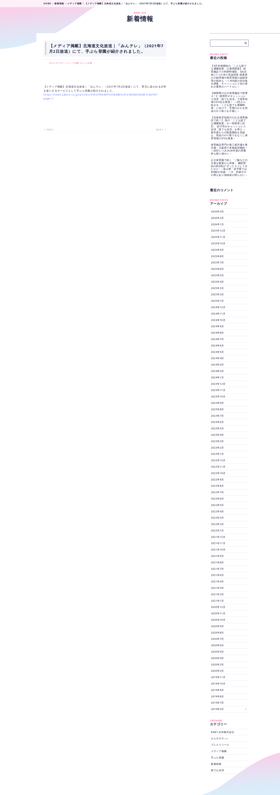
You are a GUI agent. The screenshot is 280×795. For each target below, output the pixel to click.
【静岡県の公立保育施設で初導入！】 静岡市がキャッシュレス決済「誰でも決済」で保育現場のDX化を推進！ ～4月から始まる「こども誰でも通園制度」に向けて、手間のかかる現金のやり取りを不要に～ (229, 102)
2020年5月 (217, 651)
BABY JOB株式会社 (222, 732)
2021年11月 (218, 543)
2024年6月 (217, 345)
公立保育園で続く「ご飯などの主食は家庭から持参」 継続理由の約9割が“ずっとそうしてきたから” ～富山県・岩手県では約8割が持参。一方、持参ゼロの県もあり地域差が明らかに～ (229, 167)
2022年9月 (217, 479)
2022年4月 (217, 511)
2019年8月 (217, 696)
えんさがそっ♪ (219, 738)
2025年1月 (217, 300)
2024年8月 (217, 332)
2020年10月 (218, 619)
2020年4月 (217, 658)
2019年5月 (217, 709)
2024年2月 (217, 371)
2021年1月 (217, 600)
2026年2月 (217, 218)
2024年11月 (218, 313)
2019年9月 (217, 690)
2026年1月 (217, 224)
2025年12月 (218, 230)
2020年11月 (218, 613)
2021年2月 (217, 594)
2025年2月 (217, 294)
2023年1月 (217, 454)
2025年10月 (218, 243)
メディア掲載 (72, 63)
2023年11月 (218, 390)
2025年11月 (218, 237)
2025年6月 (217, 269)
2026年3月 (217, 211)
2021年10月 (218, 549)
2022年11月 (218, 466)
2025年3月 (217, 288)
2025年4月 (217, 281)
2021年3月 (217, 588)
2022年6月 (217, 498)
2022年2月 (217, 524)
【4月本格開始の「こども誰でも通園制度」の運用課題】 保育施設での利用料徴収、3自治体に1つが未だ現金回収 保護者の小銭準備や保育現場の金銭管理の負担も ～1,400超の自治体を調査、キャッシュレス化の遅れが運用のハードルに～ (229, 76)
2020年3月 (217, 664)
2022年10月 (218, 473)
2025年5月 (217, 275)
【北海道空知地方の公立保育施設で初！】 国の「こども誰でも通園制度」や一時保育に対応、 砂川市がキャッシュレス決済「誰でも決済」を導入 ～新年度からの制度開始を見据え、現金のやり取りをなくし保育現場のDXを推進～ (229, 128)
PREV (50, 129)
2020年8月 (217, 632)
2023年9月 (217, 403)
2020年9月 (217, 626)
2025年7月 (217, 262)
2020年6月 (217, 645)
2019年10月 (218, 683)
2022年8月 (217, 485)
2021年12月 (218, 537)
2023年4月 (217, 434)
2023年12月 (218, 383)
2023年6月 (217, 422)
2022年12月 (218, 460)
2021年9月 (217, 556)
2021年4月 (217, 581)
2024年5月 (217, 352)
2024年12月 (218, 307)
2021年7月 (217, 568)
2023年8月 (217, 409)
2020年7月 (217, 638)
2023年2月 (217, 447)
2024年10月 (218, 320)
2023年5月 (217, 428)
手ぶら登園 (86, 63)
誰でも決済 (217, 770)
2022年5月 (217, 505)
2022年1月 (217, 530)
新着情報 (216, 764)
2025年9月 (217, 249)
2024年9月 (217, 326)
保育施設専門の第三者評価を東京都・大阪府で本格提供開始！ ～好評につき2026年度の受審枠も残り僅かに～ (229, 149)
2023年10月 (218, 396)
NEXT (160, 129)
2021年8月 (217, 562)
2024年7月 (217, 339)
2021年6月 (217, 575)
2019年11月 (218, 677)
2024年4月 (217, 358)
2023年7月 (217, 415)
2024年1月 (217, 377)
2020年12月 (218, 607)
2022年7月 (217, 492)
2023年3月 (217, 441)
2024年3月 (217, 364)
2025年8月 (217, 256)
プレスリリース (220, 744)
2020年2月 (217, 670)
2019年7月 (217, 702)
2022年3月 (217, 517)
